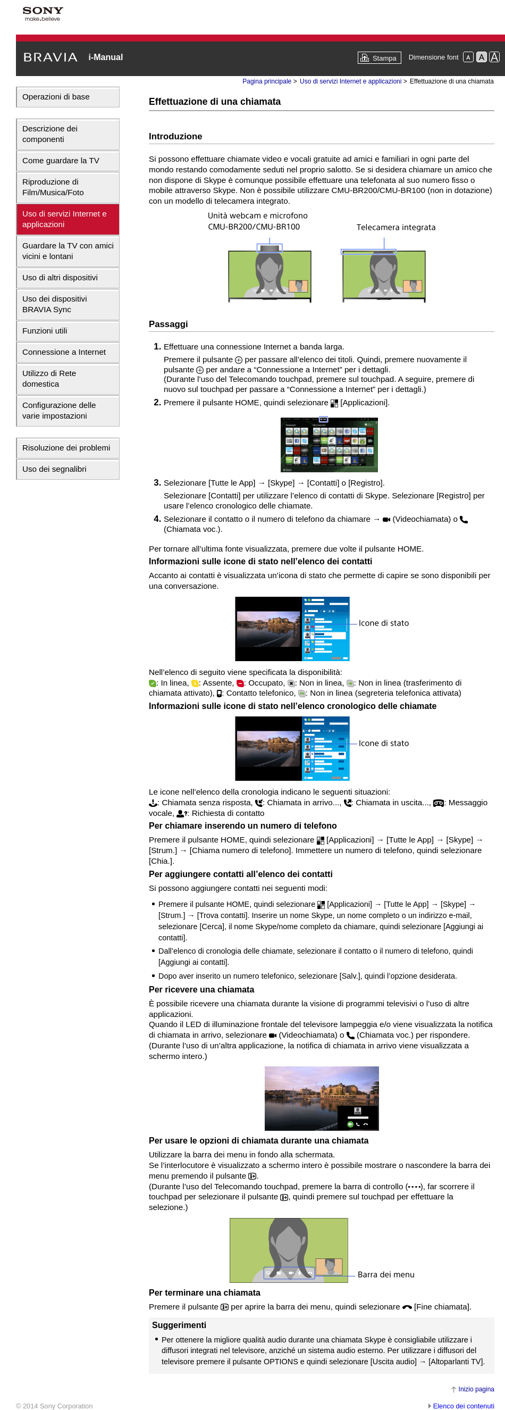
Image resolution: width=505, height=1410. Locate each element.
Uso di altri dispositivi (60, 277)
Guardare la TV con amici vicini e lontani (68, 251)
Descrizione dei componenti (50, 134)
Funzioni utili (44, 330)
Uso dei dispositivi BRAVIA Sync (54, 304)
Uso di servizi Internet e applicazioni (64, 219)
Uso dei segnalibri (54, 468)
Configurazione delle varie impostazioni (59, 410)
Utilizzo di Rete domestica (49, 378)
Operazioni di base (56, 96)
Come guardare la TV (60, 160)
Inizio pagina (476, 1389)
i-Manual (105, 57)
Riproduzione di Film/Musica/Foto (53, 187)
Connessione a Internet (64, 351)
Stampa (385, 58)
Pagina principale (266, 81)
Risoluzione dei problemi (66, 447)
